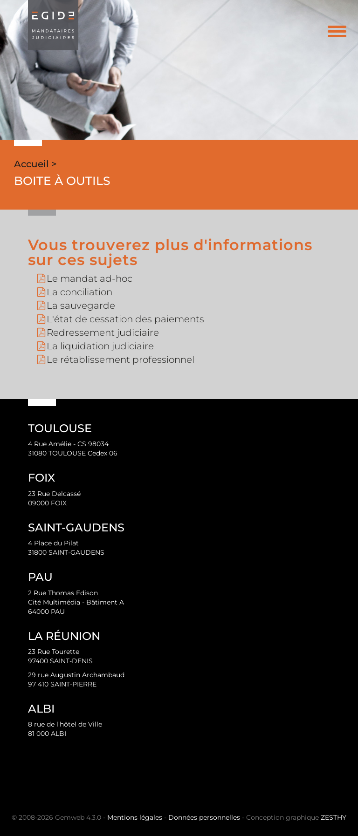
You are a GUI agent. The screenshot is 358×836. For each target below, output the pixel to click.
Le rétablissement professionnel (120, 359)
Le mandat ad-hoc (89, 278)
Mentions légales (134, 817)
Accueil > (35, 164)
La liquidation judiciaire (100, 346)
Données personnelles (204, 817)
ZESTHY (333, 817)
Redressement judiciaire (103, 332)
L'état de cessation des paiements (125, 319)
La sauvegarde (81, 305)
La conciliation (79, 292)
